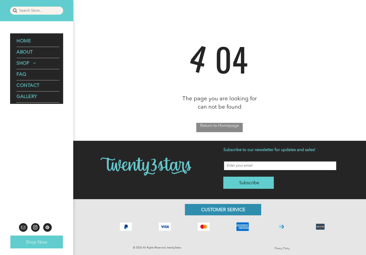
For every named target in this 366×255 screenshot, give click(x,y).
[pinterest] (47, 228)
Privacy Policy (282, 248)
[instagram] (35, 228)
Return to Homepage (219, 126)
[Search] (36, 11)
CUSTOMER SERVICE (223, 210)
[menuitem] (37, 41)
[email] (23, 228)
